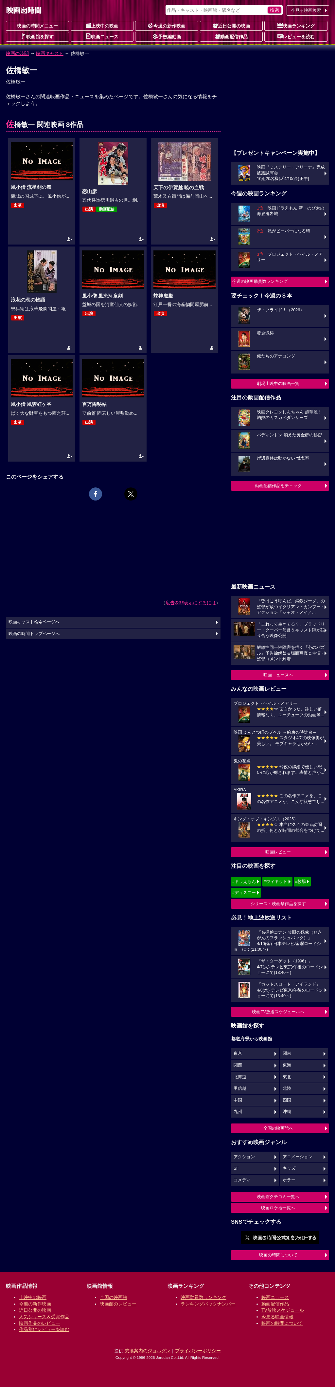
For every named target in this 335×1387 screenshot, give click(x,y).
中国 (238, 1100)
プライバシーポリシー (198, 1350)
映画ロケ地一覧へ (278, 1207)
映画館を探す (37, 36)
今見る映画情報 (277, 1316)
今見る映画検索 (306, 10)
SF (236, 1168)
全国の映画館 (113, 1297)
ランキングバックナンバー (208, 1303)
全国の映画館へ (278, 1128)
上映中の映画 (102, 25)
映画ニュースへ (278, 674)
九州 (238, 1111)
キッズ (289, 1168)
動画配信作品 (231, 36)
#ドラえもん (244, 881)
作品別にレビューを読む (44, 1329)
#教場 (300, 881)
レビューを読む (296, 36)
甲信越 (240, 1088)
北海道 (240, 1077)
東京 (238, 1053)
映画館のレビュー (118, 1303)
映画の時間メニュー (37, 25)
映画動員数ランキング (203, 1297)
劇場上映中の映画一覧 (278, 383)
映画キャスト (49, 53)
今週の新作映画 (166, 25)
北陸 (287, 1088)
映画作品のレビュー (39, 1323)
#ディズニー (244, 892)
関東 (287, 1053)
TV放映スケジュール (282, 1310)
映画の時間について (278, 1254)
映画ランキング (296, 25)
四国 (287, 1100)
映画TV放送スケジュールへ (278, 1011)
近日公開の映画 (231, 25)
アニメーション (297, 1157)
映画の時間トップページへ (34, 633)
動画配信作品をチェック (278, 485)
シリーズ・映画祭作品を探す (278, 903)
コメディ (242, 1180)
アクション (244, 1157)
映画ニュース (102, 36)
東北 (287, 1077)
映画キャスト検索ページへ (34, 622)
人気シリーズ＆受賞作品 (44, 1316)
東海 (287, 1065)
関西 (238, 1065)
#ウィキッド (275, 881)
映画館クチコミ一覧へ (278, 1196)
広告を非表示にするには (191, 602)
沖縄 (287, 1111)
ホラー (289, 1180)
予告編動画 (167, 36)
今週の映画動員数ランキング (260, 281)
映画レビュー (278, 851)
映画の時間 (17, 53)
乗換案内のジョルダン (147, 1350)
